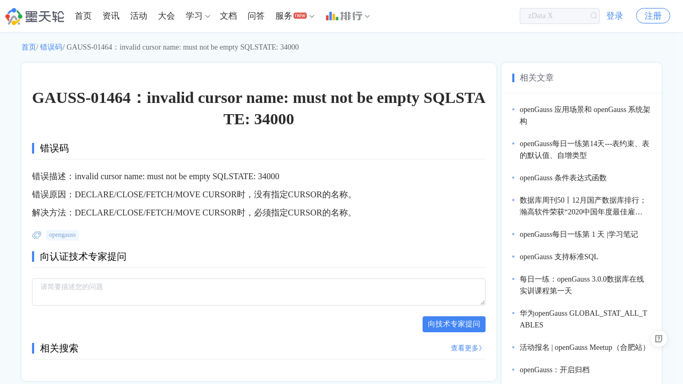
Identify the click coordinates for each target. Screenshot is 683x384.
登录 (614, 15)
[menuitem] (83, 16)
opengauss (62, 234)
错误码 (51, 47)
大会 (166, 15)
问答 (256, 15)
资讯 (111, 15)
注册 (653, 15)
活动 (138, 15)
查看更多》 (468, 348)
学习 (194, 15)
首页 (83, 15)
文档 (228, 15)
